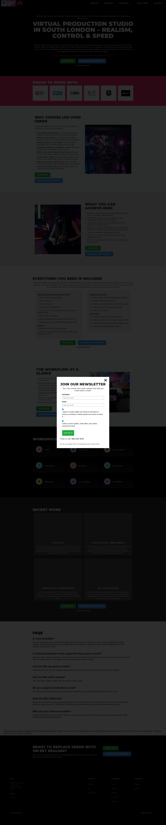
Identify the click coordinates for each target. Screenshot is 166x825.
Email (64, 402)
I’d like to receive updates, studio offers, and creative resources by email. (79, 425)
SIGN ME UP (68, 433)
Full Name (66, 394)
